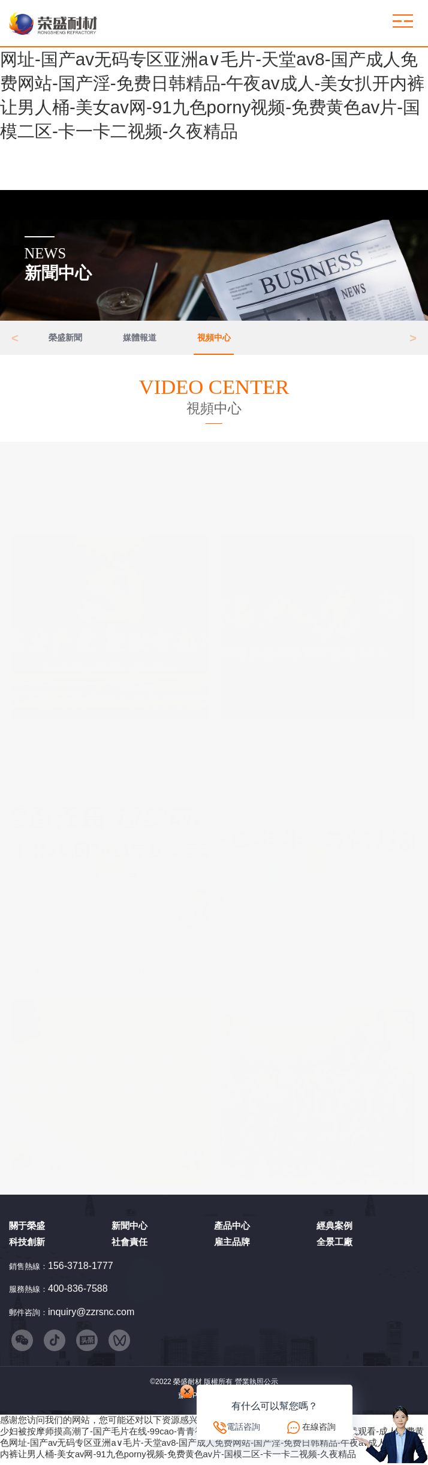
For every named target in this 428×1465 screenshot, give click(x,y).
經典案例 (334, 1228)
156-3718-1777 (80, 1269)
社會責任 (129, 1245)
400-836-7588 (78, 1291)
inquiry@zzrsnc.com (91, 1314)
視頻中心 (214, 338)
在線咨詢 (319, 1426)
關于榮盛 (27, 1228)
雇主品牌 (232, 1245)
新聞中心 (129, 1228)
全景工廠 (334, 1245)
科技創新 (27, 1245)
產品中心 (232, 1228)
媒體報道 (139, 338)
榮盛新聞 (65, 338)
